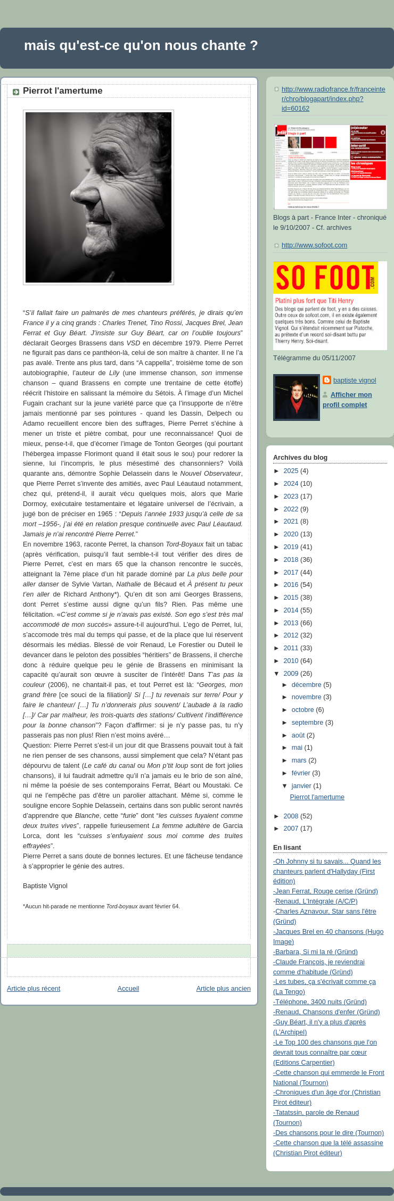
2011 (292, 648)
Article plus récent (33, 988)
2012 (292, 635)
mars (300, 760)
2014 (292, 610)
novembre (308, 697)
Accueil (128, 988)
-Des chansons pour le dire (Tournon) (328, 1133)
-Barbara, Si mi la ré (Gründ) (315, 952)
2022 (292, 509)
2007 (292, 828)
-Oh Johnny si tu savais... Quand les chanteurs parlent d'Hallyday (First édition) (327, 871)
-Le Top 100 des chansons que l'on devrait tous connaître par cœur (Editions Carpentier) (325, 1052)
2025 (292, 471)
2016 (292, 585)
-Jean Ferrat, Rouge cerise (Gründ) (325, 891)
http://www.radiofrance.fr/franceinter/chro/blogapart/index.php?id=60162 (333, 99)
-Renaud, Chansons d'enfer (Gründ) (326, 1012)
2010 (292, 661)
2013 (292, 623)
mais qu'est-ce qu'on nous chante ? (141, 45)
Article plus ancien (223, 988)
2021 (292, 521)
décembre (308, 685)
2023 (292, 496)
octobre (304, 710)
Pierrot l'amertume (63, 91)
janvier (303, 786)
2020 (292, 534)
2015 (292, 597)
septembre (308, 722)
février (302, 773)
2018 (292, 560)
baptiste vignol (354, 380)
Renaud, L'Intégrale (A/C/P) (316, 901)
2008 (292, 816)
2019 (292, 547)
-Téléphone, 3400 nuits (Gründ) (320, 1002)
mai (298, 747)
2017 (292, 572)
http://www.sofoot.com (314, 245)
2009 (292, 673)
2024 (292, 483)
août (299, 735)
